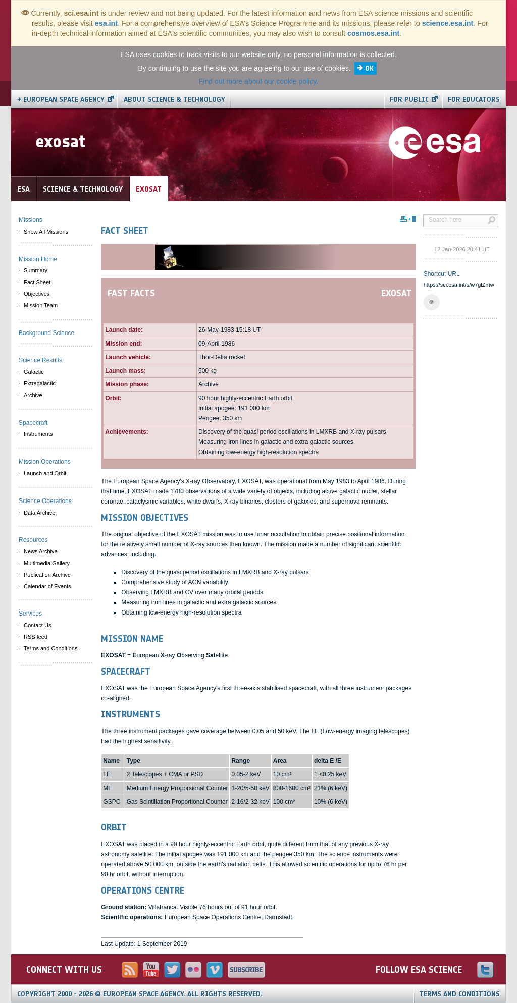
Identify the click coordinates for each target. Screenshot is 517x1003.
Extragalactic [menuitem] (40, 383)
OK (369, 68)
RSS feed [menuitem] (35, 637)
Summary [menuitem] (35, 270)
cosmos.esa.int (373, 33)
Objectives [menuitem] (36, 294)
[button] (432, 302)
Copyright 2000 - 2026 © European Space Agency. (140, 994)
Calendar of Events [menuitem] (47, 586)
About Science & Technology (174, 99)
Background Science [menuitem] (46, 333)
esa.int (106, 23)
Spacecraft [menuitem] (33, 422)
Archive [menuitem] (33, 395)
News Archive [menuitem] (41, 551)
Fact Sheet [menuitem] (37, 282)
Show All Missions (46, 232)
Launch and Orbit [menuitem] (45, 473)
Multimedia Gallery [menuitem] (47, 563)
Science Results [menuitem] (40, 360)
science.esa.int (448, 23)
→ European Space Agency (61, 99)
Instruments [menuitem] (38, 434)
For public (409, 99)
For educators (474, 99)
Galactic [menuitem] (34, 372)
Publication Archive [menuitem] (47, 575)
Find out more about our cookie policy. (258, 81)
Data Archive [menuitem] (39, 513)
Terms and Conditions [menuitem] (50, 648)
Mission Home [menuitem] (38, 259)
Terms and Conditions (459, 994)
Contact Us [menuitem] (37, 625)
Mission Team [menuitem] (41, 305)
